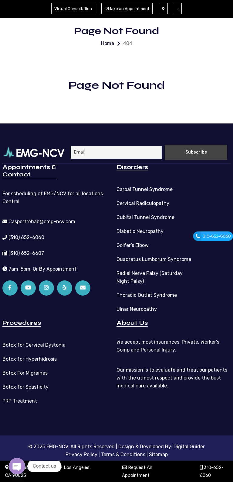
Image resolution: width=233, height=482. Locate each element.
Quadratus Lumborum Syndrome (153, 259)
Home (107, 43)
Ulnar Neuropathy (136, 309)
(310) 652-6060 (23, 237)
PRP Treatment (19, 401)
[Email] (82, 287)
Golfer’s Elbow (132, 245)
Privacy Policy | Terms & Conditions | (107, 454)
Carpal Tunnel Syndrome (144, 189)
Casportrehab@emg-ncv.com (38, 221)
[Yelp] (64, 287)
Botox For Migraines (25, 373)
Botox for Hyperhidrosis (29, 359)
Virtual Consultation (72, 8)
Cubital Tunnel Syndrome (145, 217)
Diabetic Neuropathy (140, 231)
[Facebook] (10, 287)
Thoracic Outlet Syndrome (146, 295)
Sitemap (158, 454)
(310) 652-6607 (23, 253)
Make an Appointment (128, 8)
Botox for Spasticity (25, 387)
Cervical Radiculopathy (142, 203)
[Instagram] (46, 287)
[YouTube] (28, 287)
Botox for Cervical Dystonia (34, 345)
